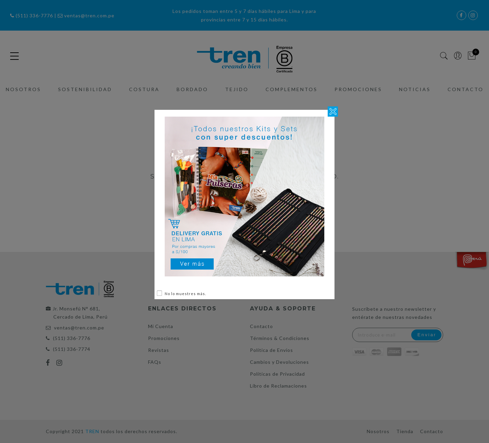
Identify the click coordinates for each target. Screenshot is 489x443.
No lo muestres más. (185, 293)
